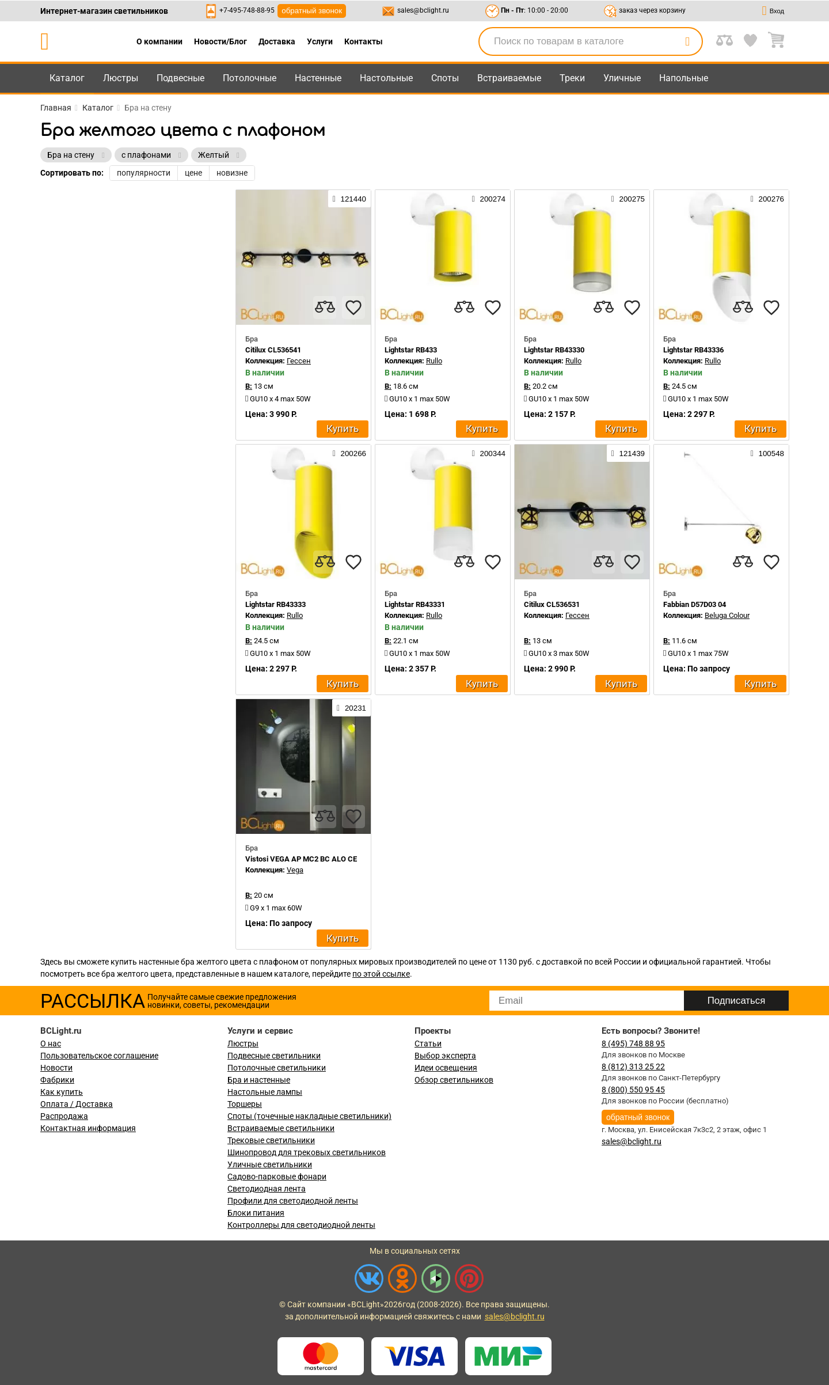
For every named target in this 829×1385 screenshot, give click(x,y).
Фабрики (57, 1079)
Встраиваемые (509, 78)
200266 (349, 453)
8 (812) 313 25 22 (633, 1066)
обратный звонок (312, 10)
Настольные (386, 78)
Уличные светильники (269, 1164)
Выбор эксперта (445, 1055)
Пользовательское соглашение (99, 1055)
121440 (349, 198)
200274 (488, 198)
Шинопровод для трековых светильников (306, 1152)
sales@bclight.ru (423, 10)
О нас (50, 1043)
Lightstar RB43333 (275, 604)
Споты (445, 78)
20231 (351, 707)
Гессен (299, 360)
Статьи (428, 1043)
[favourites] (353, 307)
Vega (295, 870)
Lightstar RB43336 (693, 350)
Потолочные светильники (276, 1067)
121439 (628, 453)
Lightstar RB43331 (415, 604)
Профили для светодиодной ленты (292, 1200)
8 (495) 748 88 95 (633, 1043)
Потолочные (249, 78)
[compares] (324, 307)
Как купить (61, 1091)
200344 (488, 453)
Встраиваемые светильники (280, 1128)
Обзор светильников (453, 1079)
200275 (628, 198)
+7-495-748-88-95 (247, 10)
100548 (767, 453)
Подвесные (180, 78)
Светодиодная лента (266, 1188)
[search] (687, 41)
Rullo (434, 360)
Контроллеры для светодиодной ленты (301, 1225)
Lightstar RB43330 (554, 350)
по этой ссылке (381, 973)
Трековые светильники (271, 1140)
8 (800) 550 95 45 (633, 1089)
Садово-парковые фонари (276, 1176)
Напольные (683, 78)
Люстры (120, 78)
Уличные (622, 78)
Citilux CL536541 (273, 350)
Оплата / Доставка (76, 1104)
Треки (572, 78)
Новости (56, 1067)
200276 (767, 198)
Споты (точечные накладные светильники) (309, 1116)
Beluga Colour (727, 615)
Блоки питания (255, 1212)
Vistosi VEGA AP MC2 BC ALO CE (301, 859)
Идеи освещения (445, 1067)
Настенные (318, 78)
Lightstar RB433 (411, 350)
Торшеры (244, 1104)
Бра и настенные (258, 1079)
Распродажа (64, 1116)
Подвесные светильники (274, 1055)
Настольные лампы (264, 1091)
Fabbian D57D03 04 (694, 604)
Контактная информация (88, 1128)
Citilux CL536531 (552, 604)
